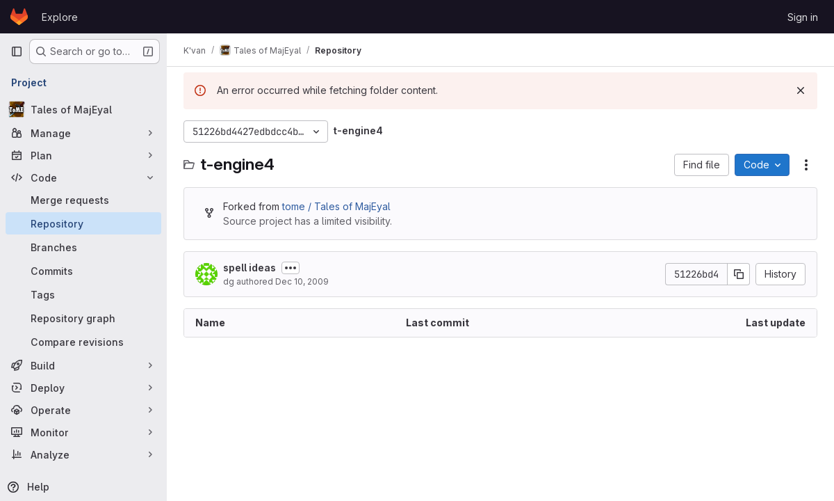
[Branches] (83, 247)
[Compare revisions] (83, 342)
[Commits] (83, 271)
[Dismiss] (800, 90)
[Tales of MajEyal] (83, 109)
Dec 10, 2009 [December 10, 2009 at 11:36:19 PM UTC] (302, 281)
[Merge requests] (83, 200)
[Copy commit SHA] (739, 274)
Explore (60, 17)
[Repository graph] (83, 318)
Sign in (802, 17)
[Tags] (83, 294)
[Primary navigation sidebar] (17, 51)
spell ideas (249, 267)
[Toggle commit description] (290, 268)
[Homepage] (19, 17)
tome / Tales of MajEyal (336, 206)
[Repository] (83, 223)
